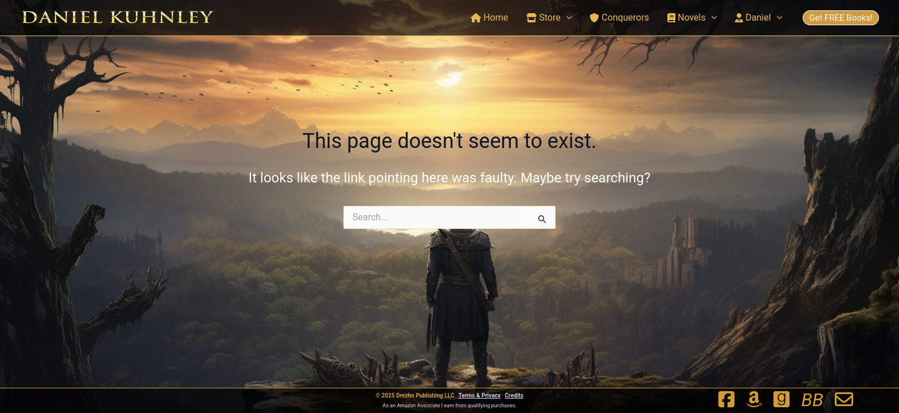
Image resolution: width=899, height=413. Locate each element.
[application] (566, 17)
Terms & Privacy (480, 395)
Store (549, 17)
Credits (514, 395)
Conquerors (619, 17)
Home (489, 17)
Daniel (758, 17)
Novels (692, 17)
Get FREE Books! (841, 18)
